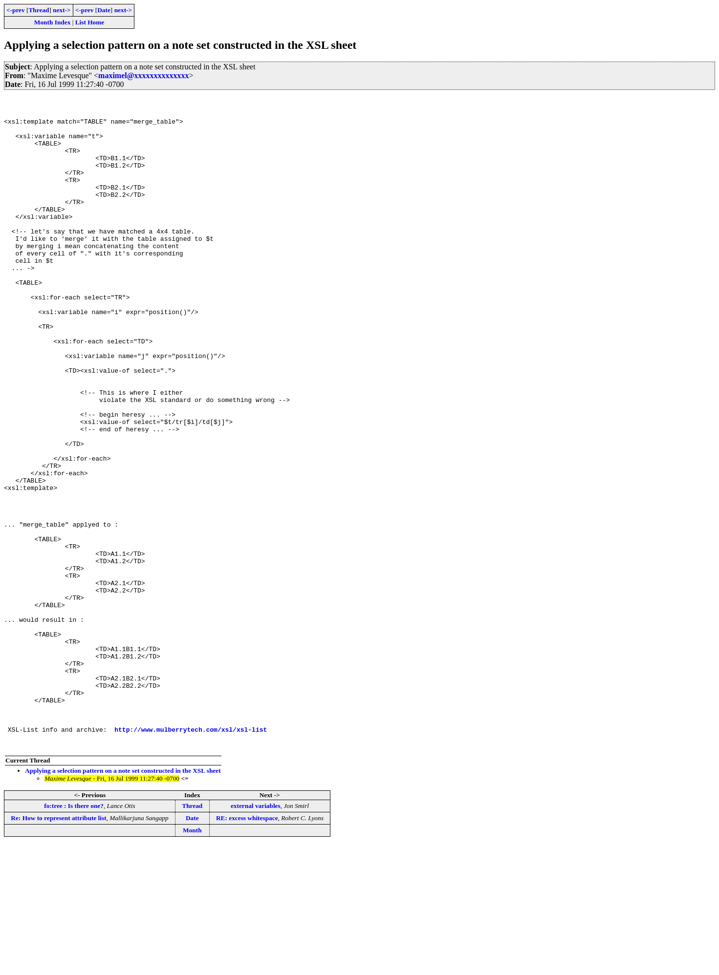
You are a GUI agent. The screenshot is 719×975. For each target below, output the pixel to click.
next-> (61, 10)
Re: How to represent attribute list (58, 948)
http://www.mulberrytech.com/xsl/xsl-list (190, 856)
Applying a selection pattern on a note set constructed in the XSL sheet (123, 901)
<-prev (15, 10)
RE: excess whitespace (247, 948)
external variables (256, 936)
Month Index (52, 22)
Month (192, 960)
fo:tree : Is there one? (74, 936)
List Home (90, 22)
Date (103, 10)
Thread (38, 10)
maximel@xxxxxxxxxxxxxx (143, 75)
